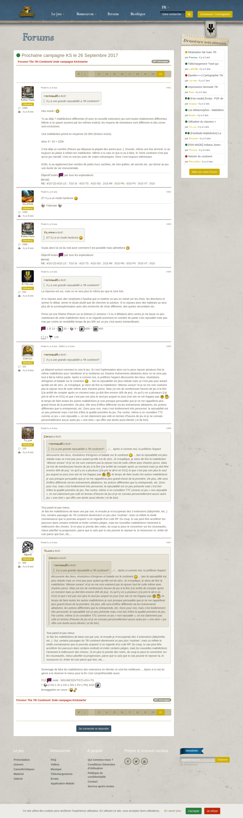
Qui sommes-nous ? (100, 759)
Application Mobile (62, 783)
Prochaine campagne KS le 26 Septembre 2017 (67, 55)
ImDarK (28, 554)
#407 (168, 542)
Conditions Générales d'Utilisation (101, 766)
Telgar (28, 440)
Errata (54, 778)
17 (129, 74)
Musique (56, 769)
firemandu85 (50, 96)
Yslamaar (27, 204)
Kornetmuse (28, 100)
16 (122, 74)
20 (152, 74)
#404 (168, 272)
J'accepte (193, 810)
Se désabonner (189, 764)
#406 (168, 428)
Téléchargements (62, 773)
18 (137, 74)
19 (145, 74)
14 (106, 74)
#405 (168, 346)
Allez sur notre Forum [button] (204, 171)
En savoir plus (173, 810)
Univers (18, 764)
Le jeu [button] (57, 14)
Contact (93, 781)
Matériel (19, 773)
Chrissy (27, 358)
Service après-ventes (101, 786)
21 (160, 74)
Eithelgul (28, 284)
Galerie (18, 778)
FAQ (53, 759)
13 (98, 74)
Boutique (138, 14)
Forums (113, 14)
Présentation (22, 759)
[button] (165, 7)
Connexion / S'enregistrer (215, 14)
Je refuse (212, 810)
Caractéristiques (24, 769)
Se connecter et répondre (94, 728)
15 (114, 74)
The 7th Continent (40, 61)
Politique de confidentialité (97, 775)
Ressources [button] (86, 14)
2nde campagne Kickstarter (70, 61)
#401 (168, 88)
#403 (168, 224)
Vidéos (55, 764)
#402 (168, 192)
